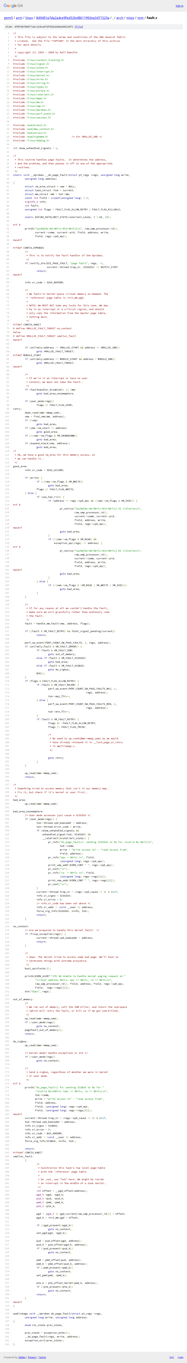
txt (171, 1357)
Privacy (32, 1357)
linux (29, 18)
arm (19, 18)
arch (119, 18)
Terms (42, 1357)
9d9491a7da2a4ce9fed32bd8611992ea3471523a (72, 18)
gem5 (8, 18)
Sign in (179, 5)
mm (140, 18)
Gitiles (22, 1357)
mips (130, 18)
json (180, 1357)
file (79, 26)
